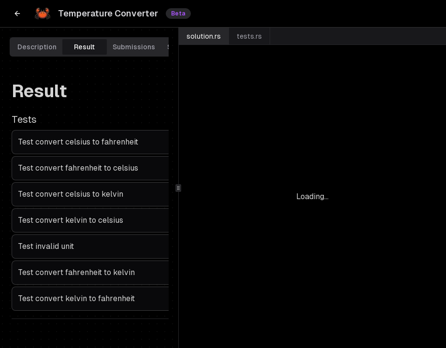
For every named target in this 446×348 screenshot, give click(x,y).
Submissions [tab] (134, 47)
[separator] (178, 188)
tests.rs (249, 36)
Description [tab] (37, 47)
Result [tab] (84, 47)
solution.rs (204, 36)
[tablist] (108, 47)
